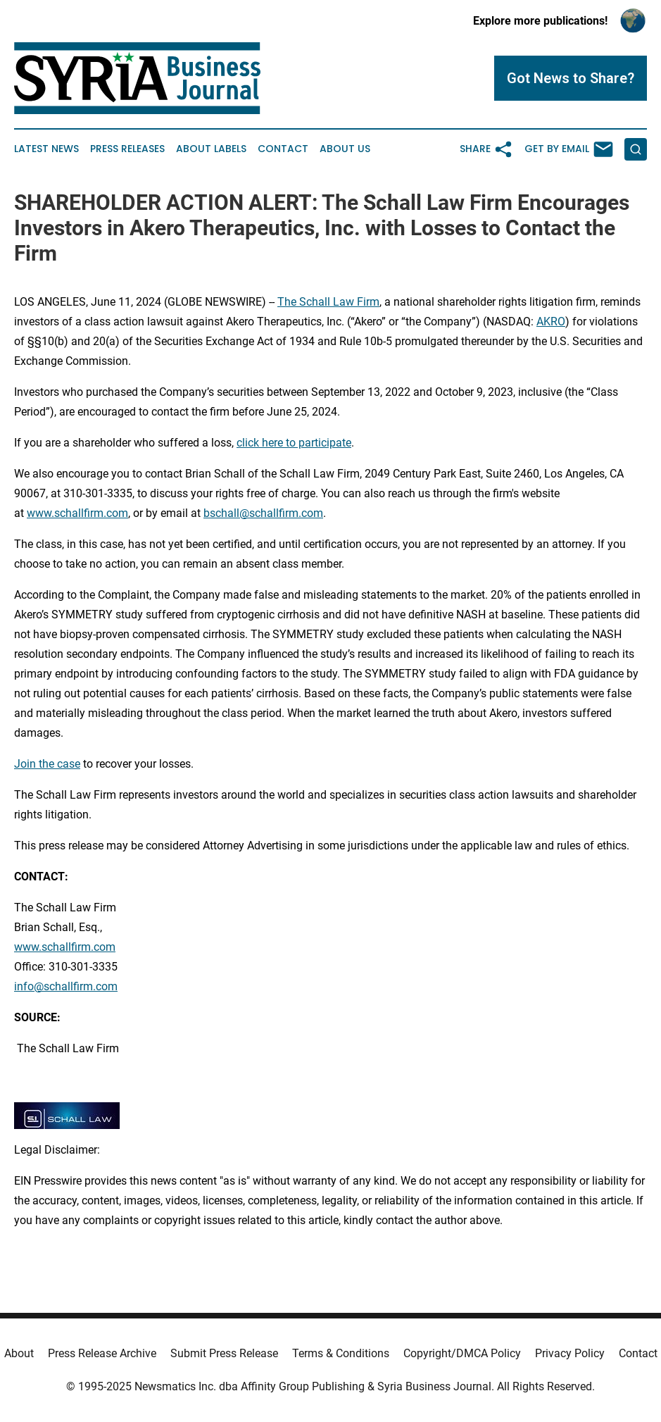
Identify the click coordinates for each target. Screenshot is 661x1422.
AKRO (550, 321)
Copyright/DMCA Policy (462, 1353)
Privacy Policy (570, 1353)
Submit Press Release (224, 1353)
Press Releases (127, 149)
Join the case (47, 764)
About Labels (211, 149)
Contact (283, 149)
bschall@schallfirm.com (263, 513)
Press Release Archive (102, 1353)
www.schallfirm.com (64, 947)
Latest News (46, 149)
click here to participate (294, 442)
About (19, 1353)
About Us (345, 149)
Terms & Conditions (340, 1353)
